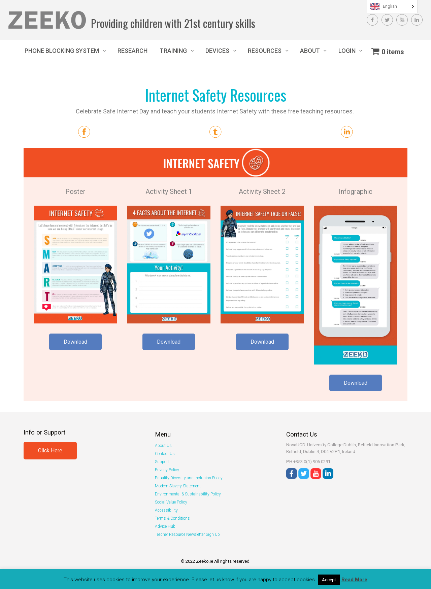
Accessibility (166, 510)
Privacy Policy (167, 469)
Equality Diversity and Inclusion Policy (189, 478)
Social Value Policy (171, 502)
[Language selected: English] (392, 6)
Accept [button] (329, 579)
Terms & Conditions (172, 518)
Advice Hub (165, 526)
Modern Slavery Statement (178, 486)
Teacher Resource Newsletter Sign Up (187, 534)
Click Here (50, 450)
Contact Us (165, 453)
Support (162, 461)
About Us (163, 445)
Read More (354, 580)
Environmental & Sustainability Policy (188, 494)
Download (75, 342)
